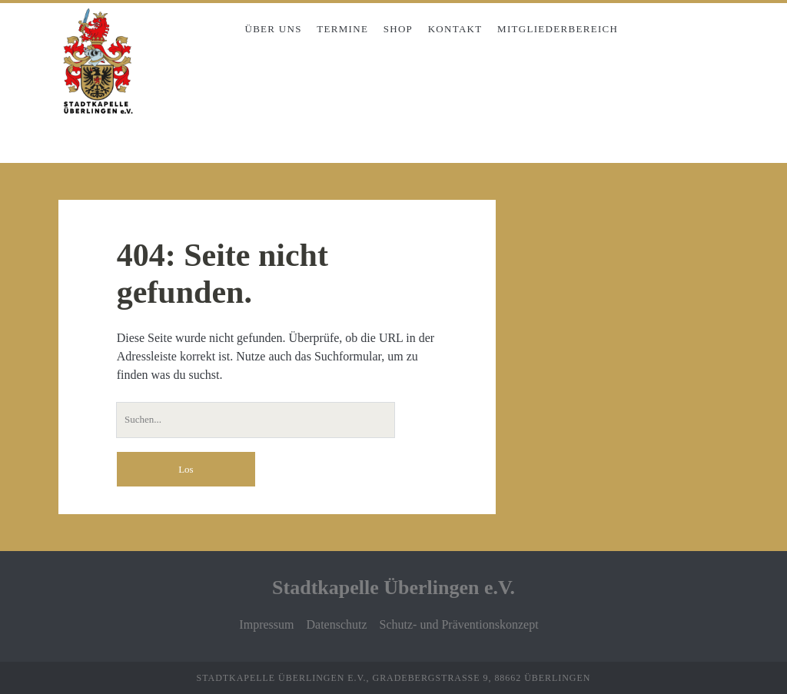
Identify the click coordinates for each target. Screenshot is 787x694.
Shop (398, 29)
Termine (342, 29)
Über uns (272, 29)
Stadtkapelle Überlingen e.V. (393, 587)
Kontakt (455, 29)
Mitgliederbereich (557, 29)
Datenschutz (336, 624)
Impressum (266, 624)
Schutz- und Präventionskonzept (459, 624)
